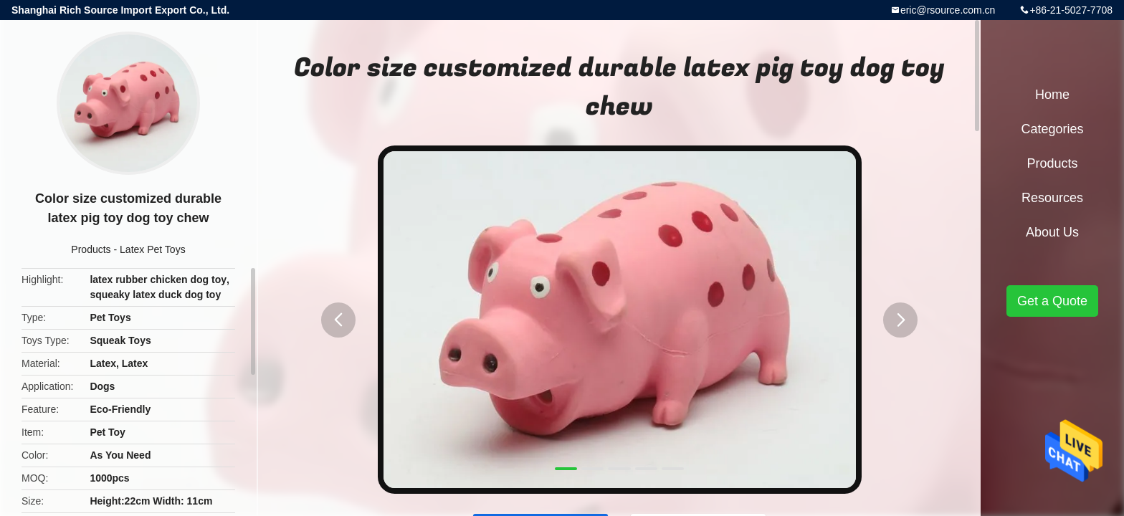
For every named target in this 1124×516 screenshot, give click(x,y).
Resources (1052, 198)
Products (90, 249)
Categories (1052, 129)
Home (1052, 94)
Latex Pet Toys (153, 249)
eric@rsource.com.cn (947, 10)
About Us (1052, 232)
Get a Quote (1052, 301)
